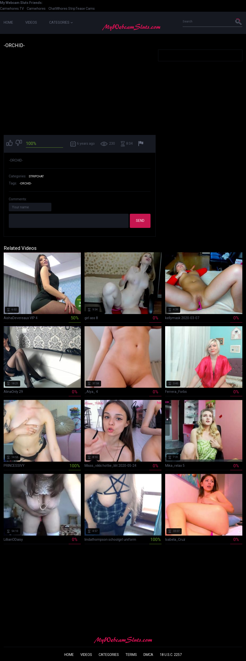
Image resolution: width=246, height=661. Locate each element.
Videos (31, 22)
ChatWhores (57, 8)
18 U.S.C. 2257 (171, 655)
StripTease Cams (81, 8)
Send (140, 221)
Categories (61, 22)
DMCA (148, 655)
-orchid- (25, 183)
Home (8, 22)
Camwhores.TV (12, 8)
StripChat (36, 176)
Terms (131, 655)
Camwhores (36, 8)
